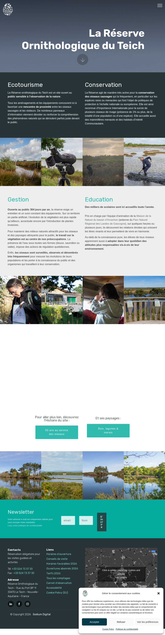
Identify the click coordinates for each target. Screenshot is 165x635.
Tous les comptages (58, 578)
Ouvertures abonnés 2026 (62, 568)
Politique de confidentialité (127, 629)
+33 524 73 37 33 (22, 568)
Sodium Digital (42, 614)
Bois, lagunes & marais (108, 437)
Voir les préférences (147, 622)
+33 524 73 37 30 (24, 573)
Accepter (94, 622)
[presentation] (132, 519)
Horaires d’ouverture (58, 554)
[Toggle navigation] (159, 5)
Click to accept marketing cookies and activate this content (121, 574)
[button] (158, 593)
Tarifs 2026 (53, 573)
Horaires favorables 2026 (61, 563)
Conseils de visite (56, 558)
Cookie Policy (108, 629)
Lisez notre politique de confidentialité (25, 530)
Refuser (121, 622)
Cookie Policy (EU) (57, 592)
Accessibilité (54, 587)
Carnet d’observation (59, 583)
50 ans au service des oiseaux (56, 439)
